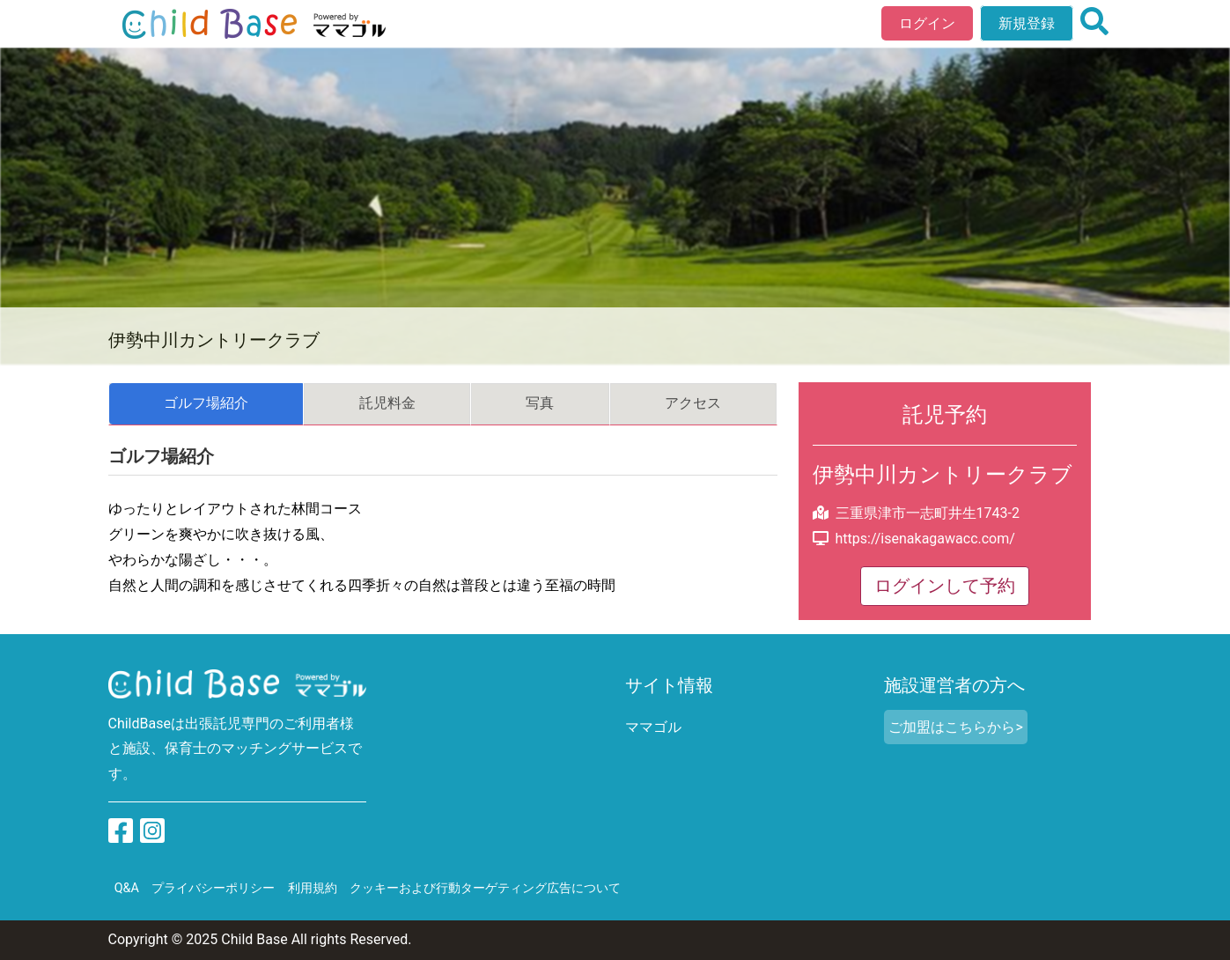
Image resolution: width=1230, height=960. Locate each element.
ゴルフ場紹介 (206, 403)
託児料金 (387, 403)
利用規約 (312, 888)
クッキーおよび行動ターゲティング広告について (485, 888)
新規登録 (1026, 23)
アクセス (693, 403)
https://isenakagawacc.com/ (925, 538)
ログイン (927, 23)
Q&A (126, 888)
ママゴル (653, 727)
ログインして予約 (944, 585)
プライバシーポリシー (213, 888)
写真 (540, 403)
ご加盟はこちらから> (955, 727)
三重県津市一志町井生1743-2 (928, 513)
